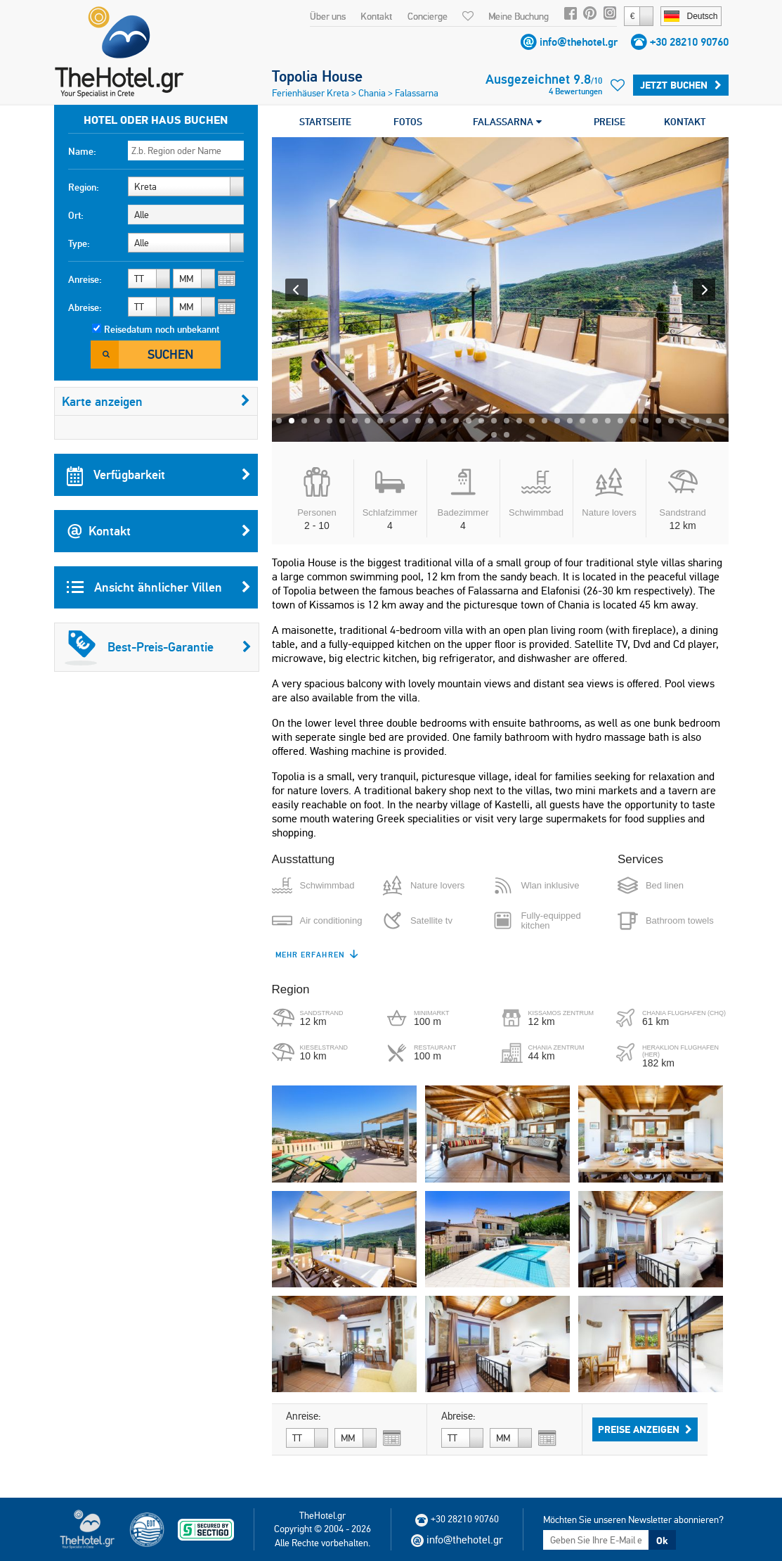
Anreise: (85, 279)
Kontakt (376, 16)
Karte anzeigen (156, 401)
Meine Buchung (518, 16)
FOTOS (407, 121)
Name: (82, 151)
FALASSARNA (507, 121)
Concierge (428, 16)
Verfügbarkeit (159, 475)
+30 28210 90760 (689, 41)
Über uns (328, 16)
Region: (83, 187)
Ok (661, 1540)
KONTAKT (684, 121)
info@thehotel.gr (579, 41)
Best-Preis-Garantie (158, 647)
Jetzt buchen (681, 85)
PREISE (609, 121)
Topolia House (317, 76)
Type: (79, 243)
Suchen (170, 354)
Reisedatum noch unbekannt (161, 329)
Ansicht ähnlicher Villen (159, 587)
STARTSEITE (325, 121)
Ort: (76, 215)
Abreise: (85, 307)
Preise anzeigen (645, 1429)
